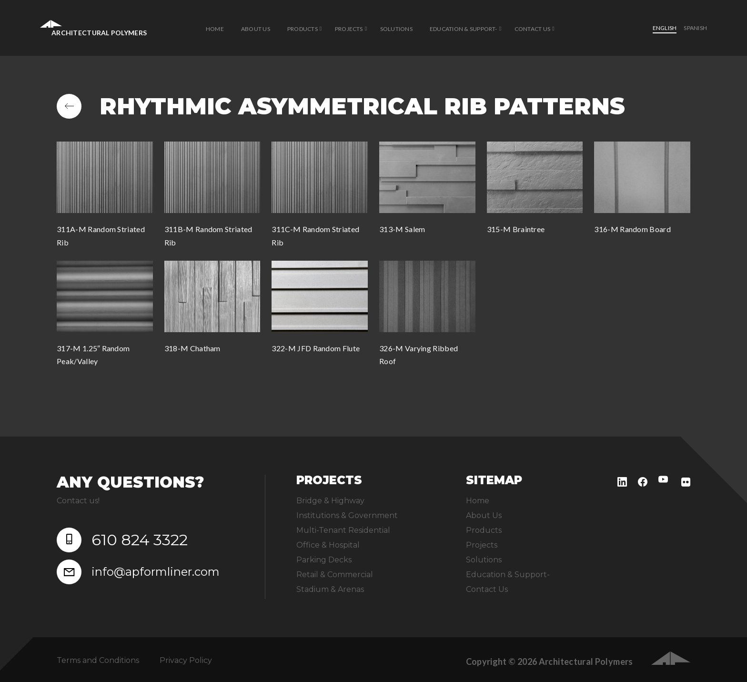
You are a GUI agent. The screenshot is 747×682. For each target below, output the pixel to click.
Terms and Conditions (98, 660)
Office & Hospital (328, 545)
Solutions (396, 28)
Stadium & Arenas (330, 589)
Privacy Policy (186, 660)
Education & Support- (463, 28)
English (665, 27)
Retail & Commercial (334, 574)
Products (302, 28)
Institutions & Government (347, 515)
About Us (255, 28)
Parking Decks (324, 559)
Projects (349, 28)
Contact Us (532, 28)
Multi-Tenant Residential (343, 530)
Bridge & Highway (330, 500)
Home (215, 28)
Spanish (695, 27)
